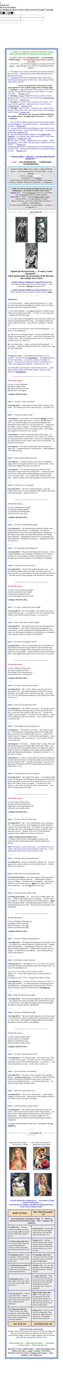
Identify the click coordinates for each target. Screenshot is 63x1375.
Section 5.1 (25, 1355)
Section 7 (17, 124)
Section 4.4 (31, 1223)
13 (28, 94)
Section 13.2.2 (26, 106)
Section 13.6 (25, 112)
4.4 (26, 132)
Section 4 (20, 132)
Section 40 (13, 118)
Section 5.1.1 (37, 1355)
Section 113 (21, 144)
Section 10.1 (21, 126)
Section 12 (22, 94)
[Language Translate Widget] (32, 176)
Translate (35, 178)
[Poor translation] (10, 13)
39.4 (29, 138)
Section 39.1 (23, 138)
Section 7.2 (20, 151)
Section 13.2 (25, 100)
